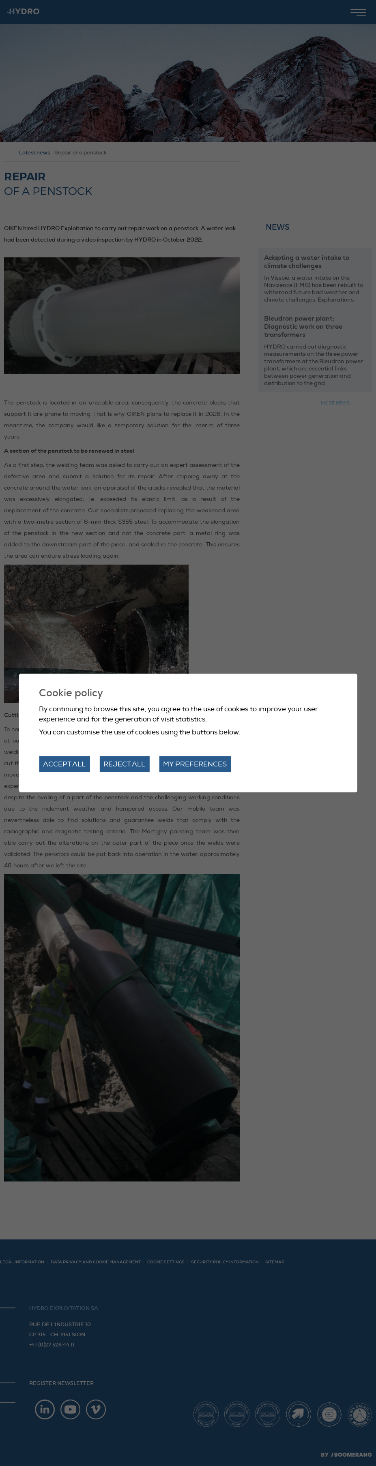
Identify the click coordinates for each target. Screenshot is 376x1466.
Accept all (64, 764)
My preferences (195, 764)
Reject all (124, 764)
